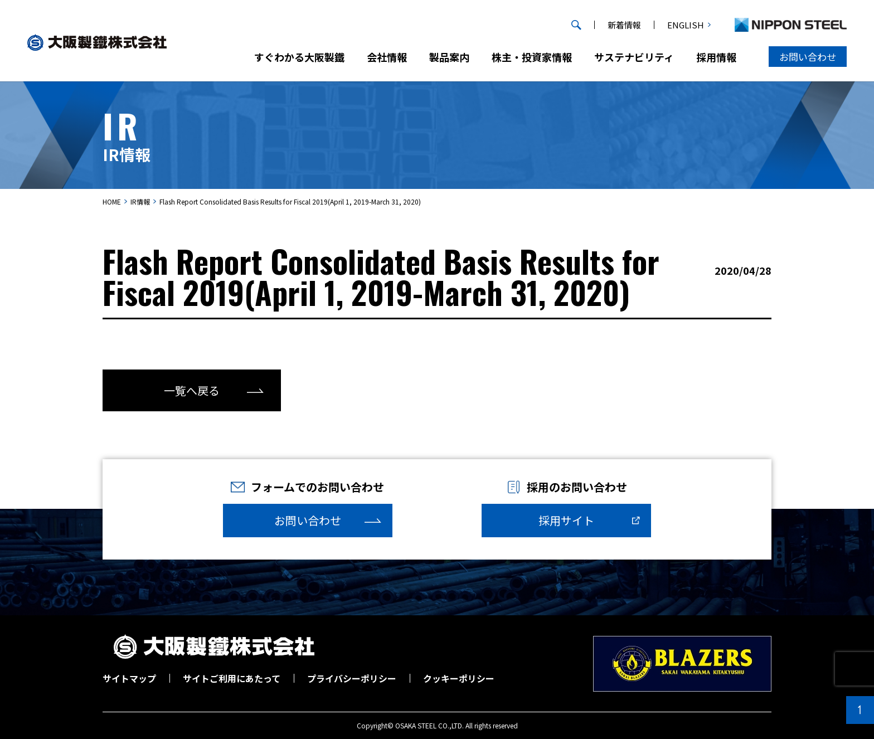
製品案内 (449, 57)
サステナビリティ (634, 57)
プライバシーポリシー (351, 678)
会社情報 (387, 57)
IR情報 (140, 201)
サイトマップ (129, 678)
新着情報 (624, 25)
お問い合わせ (807, 57)
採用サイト (566, 520)
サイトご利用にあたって (231, 678)
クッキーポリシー (458, 678)
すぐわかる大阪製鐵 (299, 57)
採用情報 (716, 57)
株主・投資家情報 (532, 57)
